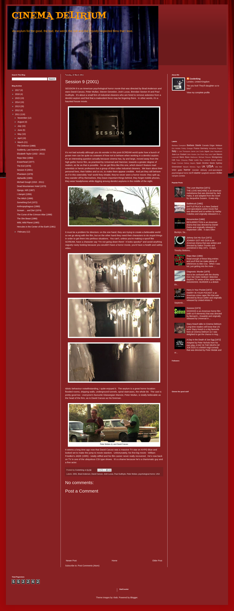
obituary (203, 170)
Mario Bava (184, 157)
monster (195, 170)
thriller (219, 173)
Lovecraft (175, 157)
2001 (75, 474)
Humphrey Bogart (215, 148)
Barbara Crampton (179, 145)
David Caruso (97, 474)
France (196, 148)
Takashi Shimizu (189, 167)
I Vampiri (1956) (24, 194)
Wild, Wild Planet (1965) (28, 222)
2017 (17, 90)
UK (203, 166)
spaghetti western (208, 173)
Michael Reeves (205, 157)
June (20, 130)
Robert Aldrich (216, 160)
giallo (180, 170)
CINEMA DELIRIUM (59, 16)
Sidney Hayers (189, 163)
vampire (175, 176)
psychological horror (146, 474)
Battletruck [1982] (195, 203)
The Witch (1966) (25, 198)
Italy (174, 151)
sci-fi (191, 173)
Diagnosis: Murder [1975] (198, 271)
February (21, 232)
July (19, 126)
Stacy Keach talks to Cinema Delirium (204, 324)
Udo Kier (218, 167)
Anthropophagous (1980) (28, 206)
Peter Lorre (194, 160)
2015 (17, 98)
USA (158, 474)
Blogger (133, 597)
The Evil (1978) (24, 166)
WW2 (174, 170)
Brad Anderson (84, 474)
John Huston (192, 154)
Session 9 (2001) (25, 170)
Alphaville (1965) (24, 178)
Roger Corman (177, 163)
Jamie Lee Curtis (197, 151)
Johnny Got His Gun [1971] (199, 237)
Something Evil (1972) (27, 202)
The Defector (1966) (26, 146)
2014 (17, 102)
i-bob (115, 597)
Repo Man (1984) (25, 158)
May (19, 134)
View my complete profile (198, 92)
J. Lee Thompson (183, 151)
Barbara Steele (194, 145)
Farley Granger (187, 148)
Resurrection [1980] (196, 219)
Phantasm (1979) (25, 174)
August (20, 122)
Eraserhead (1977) (25, 162)
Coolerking (195, 79)
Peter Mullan (132, 474)
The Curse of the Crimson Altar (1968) (34, 214)
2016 (17, 94)
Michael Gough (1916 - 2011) (30, 182)
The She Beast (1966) (27, 218)
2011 (17, 114)
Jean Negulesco (216, 151)
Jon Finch (201, 154)
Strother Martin (208, 163)
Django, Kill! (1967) (26, 190)
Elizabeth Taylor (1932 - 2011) (31, 154)
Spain (198, 163)
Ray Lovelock (205, 160)
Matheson (194, 157)
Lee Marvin (217, 154)
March (20, 142)
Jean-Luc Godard (179, 154)
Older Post (157, 560)
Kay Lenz (208, 154)
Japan (206, 151)
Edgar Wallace (216, 145)
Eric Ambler (176, 148)
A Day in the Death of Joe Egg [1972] (204, 339)
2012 (17, 110)
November (22, 118)
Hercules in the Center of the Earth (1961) (36, 227)
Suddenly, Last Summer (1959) (31, 150)
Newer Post (71, 560)
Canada (205, 145)
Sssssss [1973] (194, 308)
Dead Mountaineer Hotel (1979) (31, 186)
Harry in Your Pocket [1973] (199, 290)
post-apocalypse (215, 170)
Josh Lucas (108, 474)
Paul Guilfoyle (120, 474)
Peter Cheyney (182, 160)
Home (114, 560)
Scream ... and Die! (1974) (29, 210)
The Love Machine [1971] (198, 188)
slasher (197, 173)
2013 (17, 106)
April (19, 138)
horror (187, 169)
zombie (182, 176)
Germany (204, 148)
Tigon (199, 167)
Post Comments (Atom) (88, 565)
